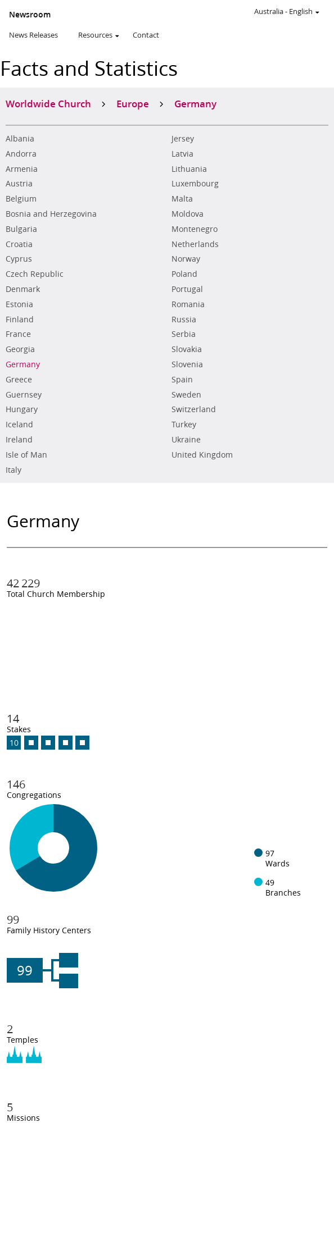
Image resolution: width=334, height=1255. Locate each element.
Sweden (186, 394)
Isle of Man (26, 454)
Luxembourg (195, 183)
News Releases (33, 35)
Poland (184, 274)
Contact (146, 35)
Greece (19, 379)
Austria (19, 183)
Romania (188, 304)
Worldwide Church (48, 103)
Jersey (182, 138)
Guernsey (24, 394)
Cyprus (19, 258)
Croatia (19, 244)
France (18, 334)
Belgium (21, 198)
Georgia (20, 349)
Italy (13, 470)
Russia (183, 319)
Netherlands (195, 244)
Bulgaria (21, 229)
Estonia (19, 304)
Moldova (187, 214)
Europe (132, 103)
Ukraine (186, 439)
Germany (23, 364)
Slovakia (186, 349)
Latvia (182, 153)
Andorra (21, 153)
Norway (185, 258)
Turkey (183, 424)
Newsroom (30, 15)
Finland (20, 319)
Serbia (183, 334)
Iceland (19, 424)
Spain (182, 379)
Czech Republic (35, 274)
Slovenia (187, 364)
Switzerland (193, 409)
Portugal (187, 289)
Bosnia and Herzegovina (51, 214)
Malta (182, 198)
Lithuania (189, 169)
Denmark (23, 289)
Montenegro (194, 229)
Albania (20, 138)
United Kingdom (202, 454)
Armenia (22, 169)
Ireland (19, 439)
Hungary (22, 409)
